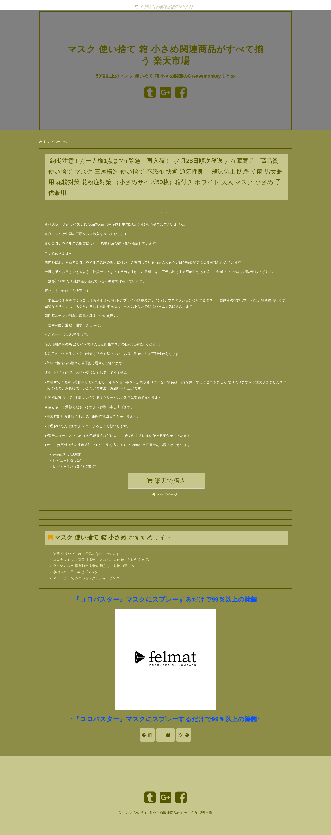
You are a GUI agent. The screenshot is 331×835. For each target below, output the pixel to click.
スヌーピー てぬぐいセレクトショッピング (86, 578)
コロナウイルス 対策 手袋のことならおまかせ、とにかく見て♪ (101, 559)
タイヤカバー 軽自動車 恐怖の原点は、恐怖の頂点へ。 (95, 566)
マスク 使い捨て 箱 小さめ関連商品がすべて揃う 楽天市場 (167, 812)
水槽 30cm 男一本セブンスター (77, 572)
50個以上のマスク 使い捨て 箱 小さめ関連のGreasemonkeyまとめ (165, 76)
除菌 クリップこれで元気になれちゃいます (86, 554)
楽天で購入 (166, 480)
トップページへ (53, 142)
